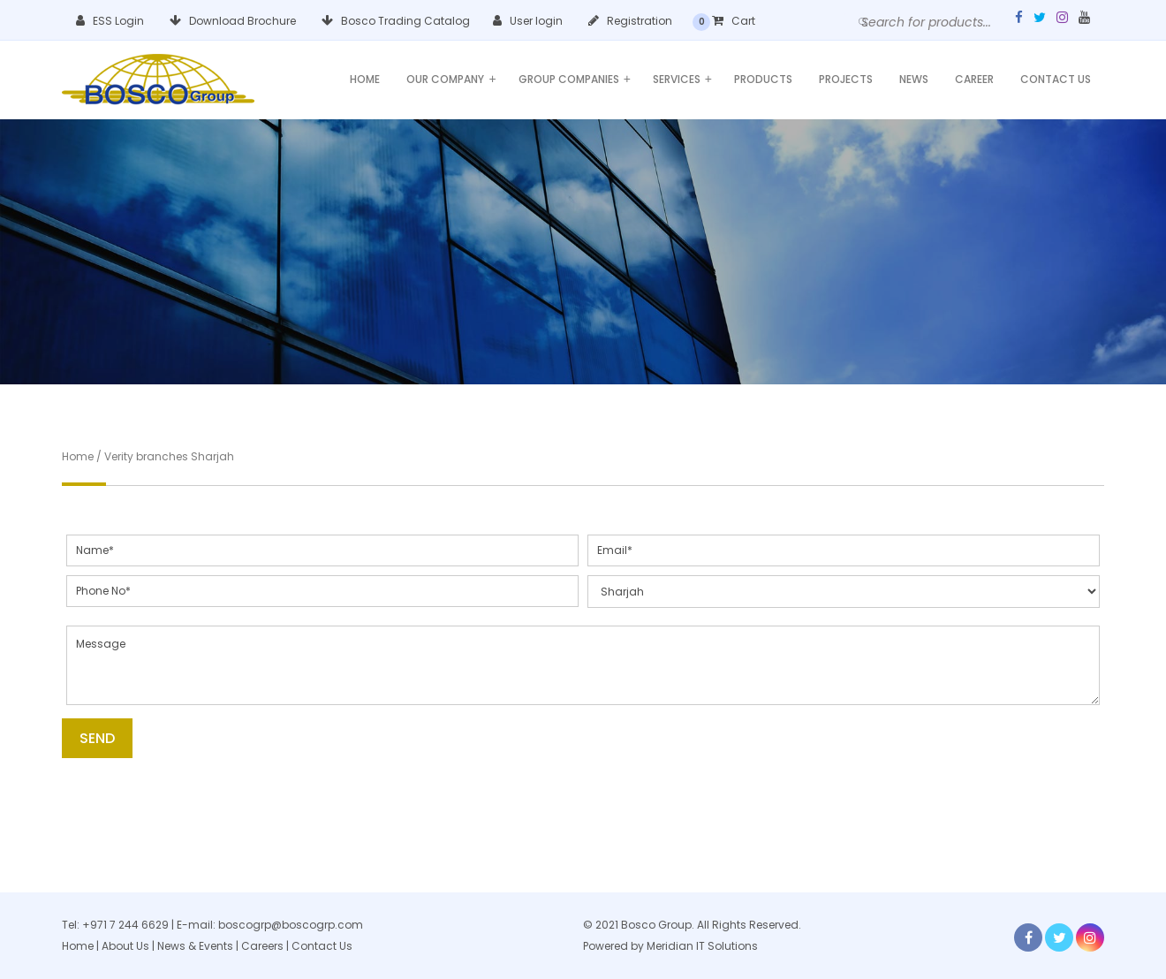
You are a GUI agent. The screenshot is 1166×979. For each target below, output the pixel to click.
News (913, 79)
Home (365, 79)
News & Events (196, 945)
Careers (262, 945)
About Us (125, 945)
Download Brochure (233, 20)
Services (682, 79)
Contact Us (1055, 79)
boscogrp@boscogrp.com (290, 924)
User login (528, 20)
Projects (846, 79)
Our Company (451, 79)
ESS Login (110, 20)
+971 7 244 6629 (125, 924)
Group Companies (575, 79)
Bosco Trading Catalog (396, 20)
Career (974, 79)
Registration (630, 20)
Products (763, 79)
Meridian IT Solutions (702, 945)
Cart (733, 20)
